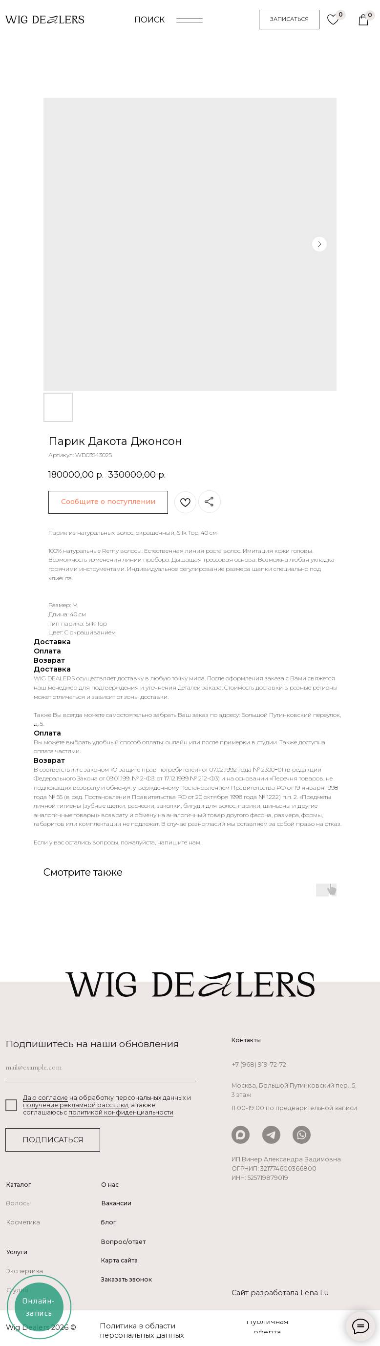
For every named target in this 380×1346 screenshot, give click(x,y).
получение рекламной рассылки (75, 1105)
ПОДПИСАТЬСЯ (53, 1140)
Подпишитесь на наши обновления (92, 1044)
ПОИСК (149, 19)
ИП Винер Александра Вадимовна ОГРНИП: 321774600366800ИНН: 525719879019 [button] (286, 1169)
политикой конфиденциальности (120, 1112)
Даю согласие (45, 1097)
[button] (289, 19)
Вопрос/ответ (123, 1241)
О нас (110, 1184)
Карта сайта (119, 1260)
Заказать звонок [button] (126, 1279)
